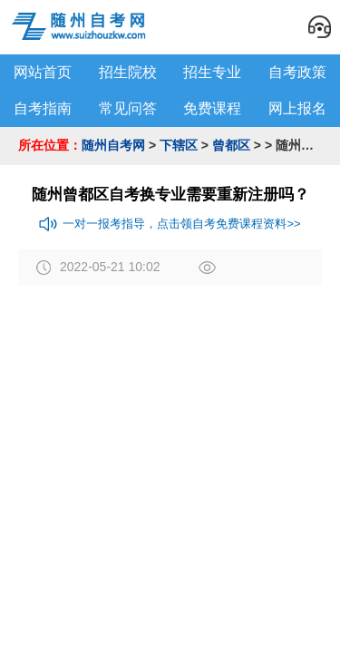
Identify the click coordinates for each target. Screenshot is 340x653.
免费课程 (212, 108)
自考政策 (297, 72)
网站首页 (43, 72)
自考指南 (43, 108)
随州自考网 (113, 145)
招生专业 (212, 72)
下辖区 (179, 145)
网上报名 (297, 108)
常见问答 (128, 108)
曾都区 (231, 145)
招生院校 (128, 72)
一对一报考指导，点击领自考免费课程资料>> (169, 224)
